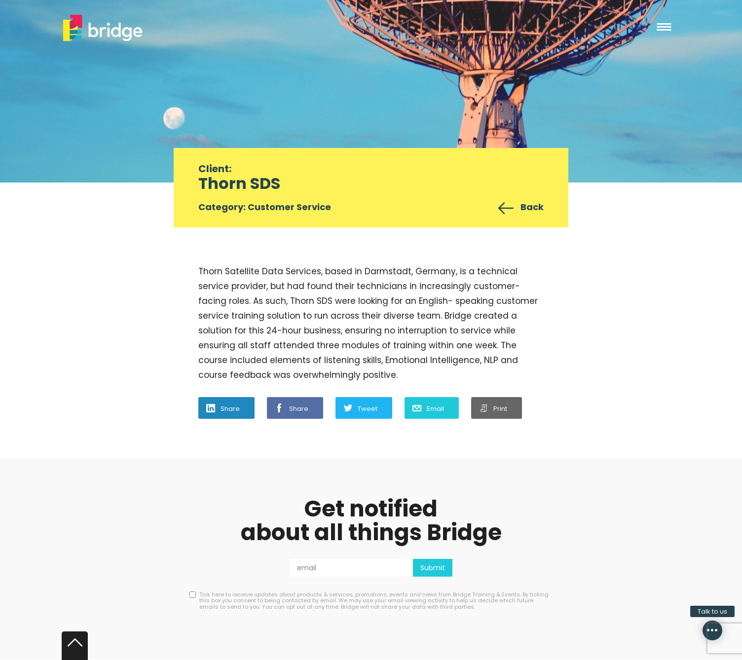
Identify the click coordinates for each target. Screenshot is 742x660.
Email (435, 408)
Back (532, 207)
